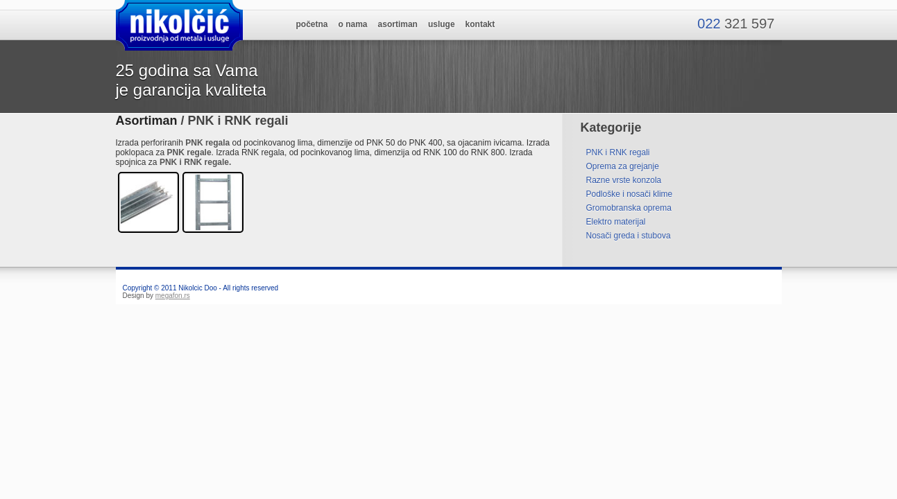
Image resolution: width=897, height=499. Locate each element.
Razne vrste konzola (624, 180)
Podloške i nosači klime (629, 194)
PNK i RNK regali (618, 152)
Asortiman (147, 121)
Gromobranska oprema (629, 208)
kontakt (480, 24)
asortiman (398, 24)
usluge (441, 24)
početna (312, 24)
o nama (353, 24)
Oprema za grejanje (622, 166)
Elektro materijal (616, 222)
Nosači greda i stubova (628, 235)
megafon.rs (172, 295)
